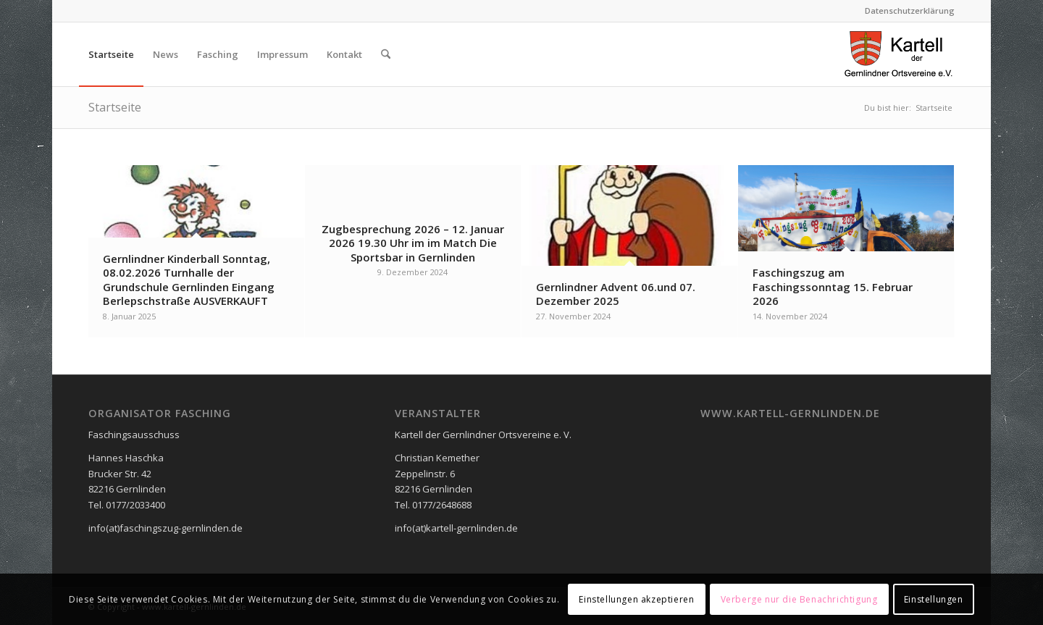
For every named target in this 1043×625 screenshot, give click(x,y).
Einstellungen (933, 599)
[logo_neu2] (898, 54)
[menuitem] (906, 10)
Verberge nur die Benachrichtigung (799, 599)
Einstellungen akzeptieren (636, 599)
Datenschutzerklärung (910, 10)
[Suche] (386, 54)
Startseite (114, 107)
